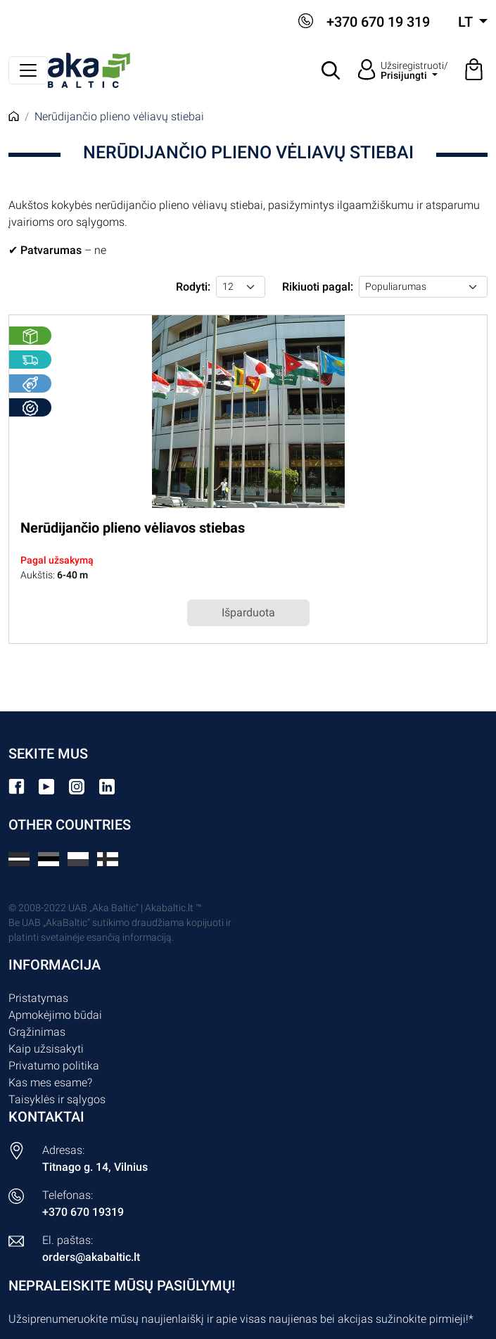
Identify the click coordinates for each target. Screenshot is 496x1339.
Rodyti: (193, 286)
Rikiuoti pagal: (317, 286)
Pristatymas (38, 998)
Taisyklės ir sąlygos (57, 1099)
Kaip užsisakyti (46, 1048)
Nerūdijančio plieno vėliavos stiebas (132, 527)
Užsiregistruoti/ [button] (414, 70)
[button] (331, 70)
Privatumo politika (53, 1065)
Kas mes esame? (50, 1082)
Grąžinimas (36, 1032)
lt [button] (467, 21)
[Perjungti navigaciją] (28, 70)
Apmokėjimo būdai (55, 1015)
